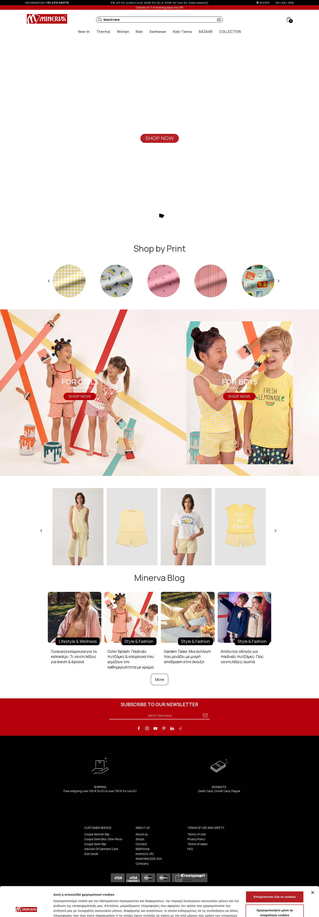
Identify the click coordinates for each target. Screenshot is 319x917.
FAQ (190, 849)
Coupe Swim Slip (95, 844)
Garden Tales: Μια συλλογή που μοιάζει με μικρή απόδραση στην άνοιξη (187, 656)
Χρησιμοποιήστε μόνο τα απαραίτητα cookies (275, 885)
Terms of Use (196, 834)
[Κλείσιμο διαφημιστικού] (312, 864)
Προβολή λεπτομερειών (241, 909)
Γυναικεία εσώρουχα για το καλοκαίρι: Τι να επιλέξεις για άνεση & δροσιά (74, 656)
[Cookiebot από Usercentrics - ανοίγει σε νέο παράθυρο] (26, 909)
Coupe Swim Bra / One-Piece (103, 839)
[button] (100, 19)
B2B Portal (142, 849)
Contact (141, 844)
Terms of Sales (197, 844)
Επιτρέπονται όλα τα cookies (274, 869)
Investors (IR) (145, 854)
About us (142, 834)
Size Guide (91, 854)
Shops (140, 839)
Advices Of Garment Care (101, 849)
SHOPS (264, 2)
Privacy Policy (196, 839)
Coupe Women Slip (96, 834)
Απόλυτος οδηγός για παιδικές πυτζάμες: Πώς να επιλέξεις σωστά (242, 656)
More (159, 679)
